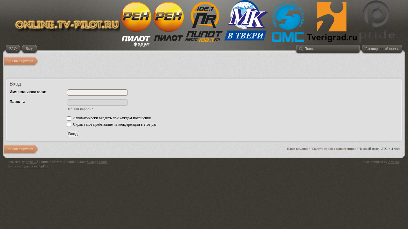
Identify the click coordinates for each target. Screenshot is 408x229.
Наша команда (297, 148)
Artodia (393, 161)
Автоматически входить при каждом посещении (109, 118)
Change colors (97, 161)
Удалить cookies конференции (333, 148)
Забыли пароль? (80, 109)
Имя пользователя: (28, 92)
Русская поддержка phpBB (27, 166)
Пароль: (17, 102)
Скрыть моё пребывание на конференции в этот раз (112, 124)
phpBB (31, 161)
